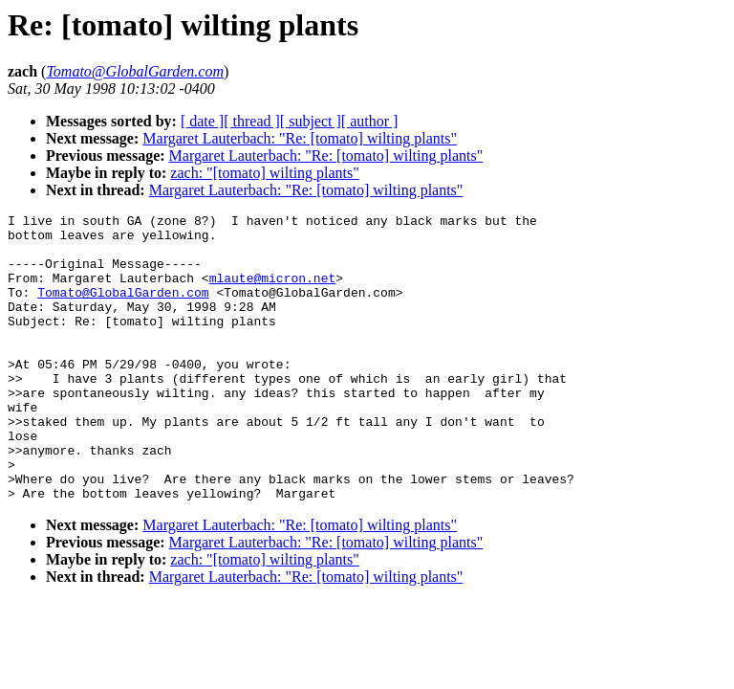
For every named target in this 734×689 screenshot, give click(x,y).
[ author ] (370, 121)
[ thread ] (252, 121)
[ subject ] (310, 121)
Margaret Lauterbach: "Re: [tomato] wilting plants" (299, 138)
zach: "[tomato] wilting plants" (264, 173)
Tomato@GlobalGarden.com (122, 309)
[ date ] (202, 121)
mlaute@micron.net (272, 291)
